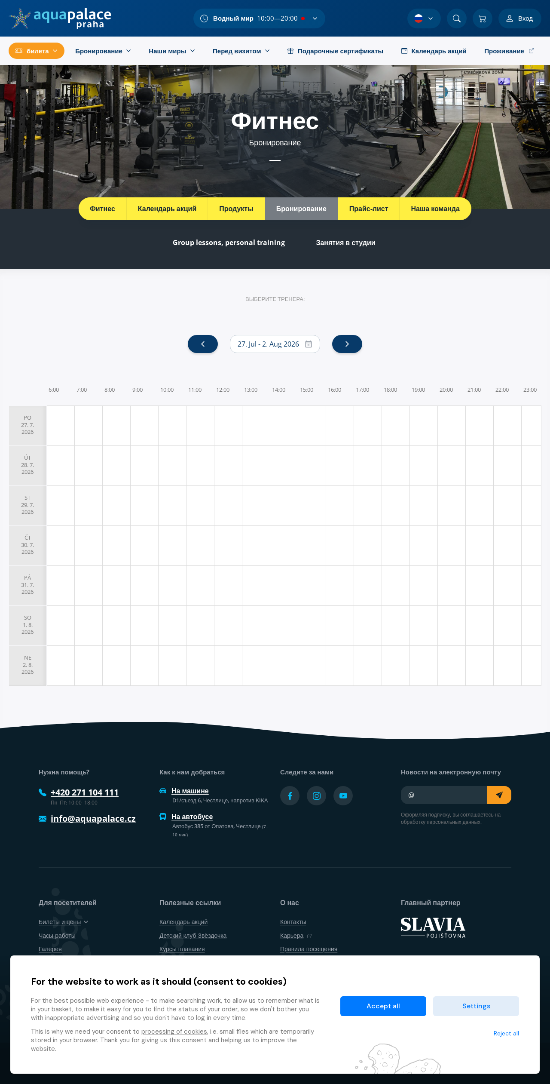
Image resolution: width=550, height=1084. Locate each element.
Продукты (236, 208)
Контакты (293, 922)
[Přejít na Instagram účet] (316, 795)
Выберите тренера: (275, 298)
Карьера (296, 935)
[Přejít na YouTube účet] (343, 795)
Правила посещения (308, 949)
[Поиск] (457, 18)
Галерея (50, 949)
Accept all (383, 1005)
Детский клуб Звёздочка (192, 935)
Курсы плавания (182, 949)
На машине (184, 790)
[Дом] (60, 18)
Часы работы (57, 935)
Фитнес (102, 208)
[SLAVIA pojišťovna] (433, 927)
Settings (476, 1005)
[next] (347, 344)
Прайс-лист (368, 208)
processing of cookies (174, 1031)
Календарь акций (167, 208)
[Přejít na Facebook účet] (289, 795)
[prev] (203, 344)
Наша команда (435, 208)
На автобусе (186, 816)
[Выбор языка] (424, 18)
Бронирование (301, 208)
